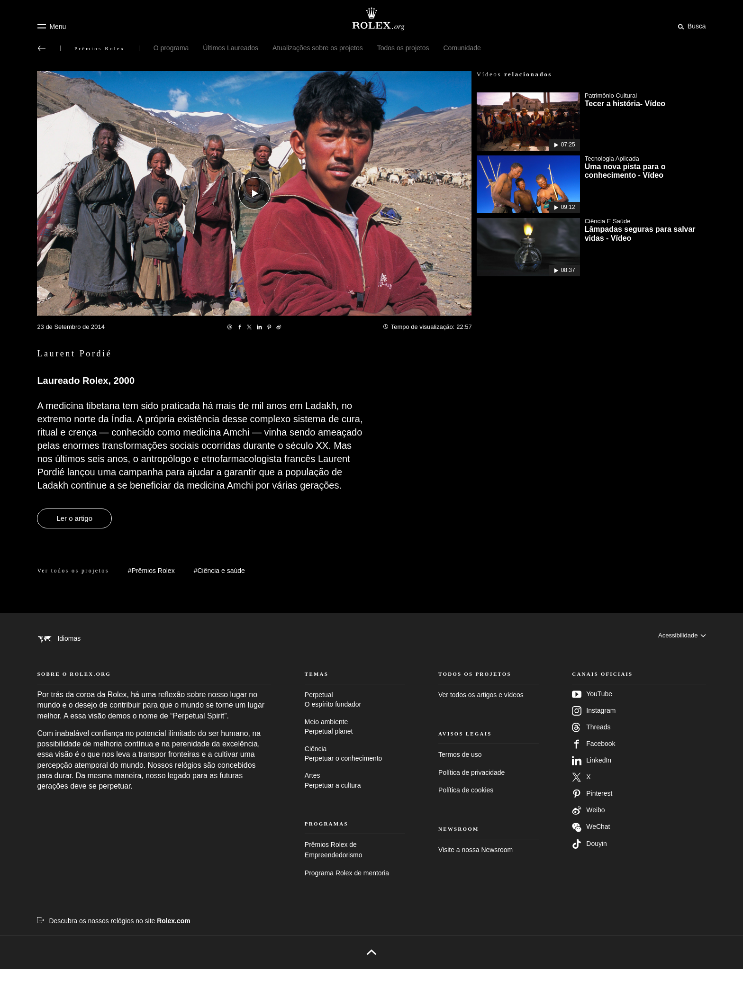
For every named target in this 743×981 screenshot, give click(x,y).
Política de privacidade (471, 784)
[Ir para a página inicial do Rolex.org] (371, 19)
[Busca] (690, 26)
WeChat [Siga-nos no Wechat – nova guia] (591, 839)
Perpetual (355, 711)
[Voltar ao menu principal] (41, 48)
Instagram (594, 722)
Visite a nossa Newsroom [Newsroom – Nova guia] (475, 861)
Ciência (355, 765)
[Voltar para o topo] (371, 964)
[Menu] (51, 27)
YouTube (592, 705)
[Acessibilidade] (680, 638)
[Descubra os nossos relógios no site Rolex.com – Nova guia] (113, 932)
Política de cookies (465, 801)
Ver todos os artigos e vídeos (481, 706)
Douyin (589, 855)
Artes (355, 792)
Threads (591, 739)
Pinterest (592, 805)
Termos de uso (459, 766)
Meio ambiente (355, 738)
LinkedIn (591, 772)
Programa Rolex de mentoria (347, 884)
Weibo (588, 822)
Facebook (593, 755)
